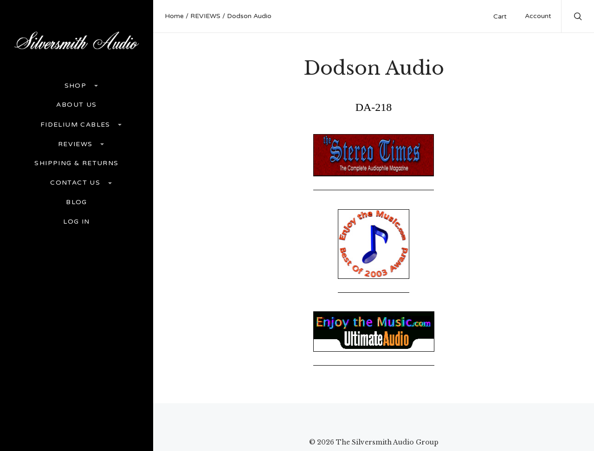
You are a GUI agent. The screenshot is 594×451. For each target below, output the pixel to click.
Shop (77, 86)
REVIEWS (76, 144)
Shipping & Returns (76, 163)
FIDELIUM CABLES (76, 125)
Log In (76, 222)
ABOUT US (76, 105)
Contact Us (76, 183)
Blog (76, 202)
